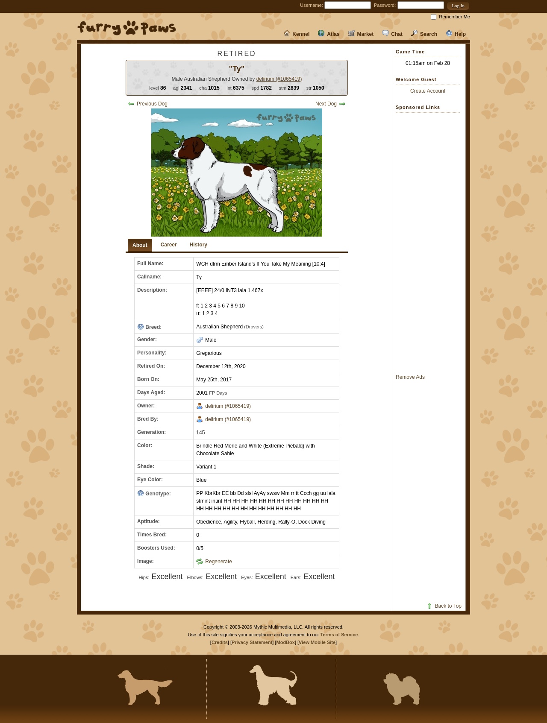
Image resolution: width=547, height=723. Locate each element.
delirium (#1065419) (279, 79)
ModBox (285, 642)
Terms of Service (339, 634)
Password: (385, 5)
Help (456, 34)
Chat (392, 34)
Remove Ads (410, 377)
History (198, 245)
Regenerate (214, 562)
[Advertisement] (430, 243)
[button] (458, 5)
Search (424, 34)
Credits (220, 642)
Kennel (296, 34)
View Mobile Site (317, 642)
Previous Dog (148, 104)
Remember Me (454, 16)
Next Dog (330, 104)
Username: (311, 5)
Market (361, 34)
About (139, 245)
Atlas (328, 34)
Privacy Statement (252, 642)
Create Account (427, 91)
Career (169, 245)
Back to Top (444, 606)
